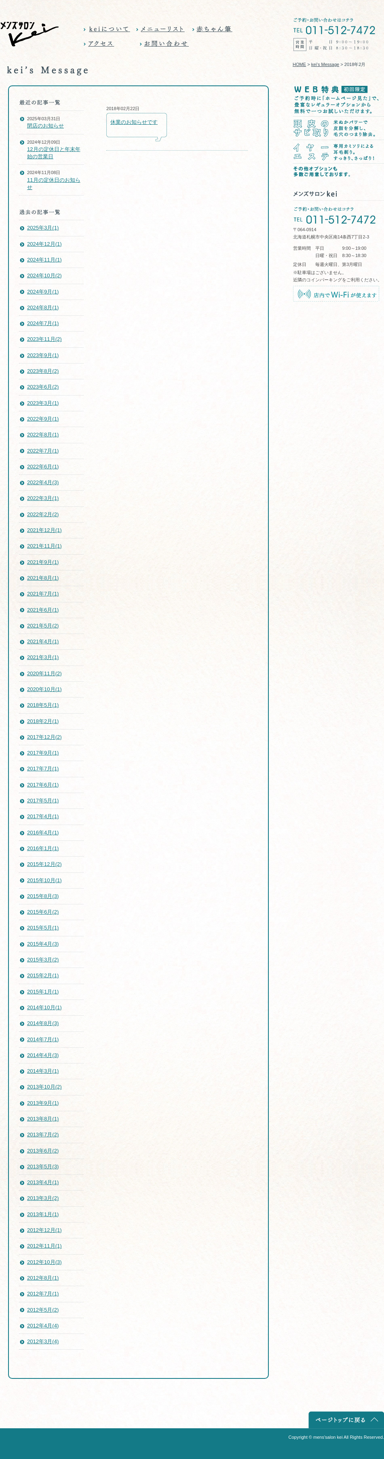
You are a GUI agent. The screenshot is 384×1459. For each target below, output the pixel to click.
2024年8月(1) (43, 307)
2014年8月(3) (43, 1023)
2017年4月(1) (43, 816)
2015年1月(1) (43, 992)
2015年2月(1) (43, 975)
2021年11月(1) (44, 546)
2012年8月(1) (43, 1278)
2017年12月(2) (44, 737)
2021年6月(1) (43, 610)
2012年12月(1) (44, 1230)
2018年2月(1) (43, 721)
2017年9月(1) (43, 753)
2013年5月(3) (43, 1166)
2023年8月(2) (43, 371)
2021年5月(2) (43, 626)
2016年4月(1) (43, 832)
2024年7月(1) (43, 323)
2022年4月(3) (43, 482)
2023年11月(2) (44, 339)
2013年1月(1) (43, 1214)
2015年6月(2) (43, 912)
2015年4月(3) (43, 944)
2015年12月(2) (44, 864)
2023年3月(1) (43, 403)
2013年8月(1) (43, 1119)
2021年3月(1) (43, 657)
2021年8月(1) (43, 578)
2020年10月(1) (44, 689)
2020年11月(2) (44, 673)
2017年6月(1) (43, 785)
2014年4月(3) (43, 1055)
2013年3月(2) (43, 1198)
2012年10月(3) (44, 1262)
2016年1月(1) (43, 848)
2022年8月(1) (43, 435)
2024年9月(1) (43, 292)
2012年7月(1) (43, 1294)
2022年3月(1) (43, 498)
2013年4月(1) (43, 1182)
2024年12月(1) (44, 244)
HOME (299, 64)
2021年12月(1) (44, 530)
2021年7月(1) (43, 594)
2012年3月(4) (43, 1341)
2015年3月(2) (43, 960)
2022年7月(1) (43, 451)
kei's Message (325, 64)
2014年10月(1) (44, 1007)
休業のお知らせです (134, 122)
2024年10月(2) (44, 275)
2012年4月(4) (43, 1326)
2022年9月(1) (43, 419)
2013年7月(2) (43, 1134)
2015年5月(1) (43, 928)
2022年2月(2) (43, 514)
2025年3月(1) (43, 228)
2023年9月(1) (43, 355)
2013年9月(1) (43, 1103)
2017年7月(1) (43, 769)
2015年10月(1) (44, 880)
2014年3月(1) (43, 1071)
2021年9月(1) (43, 562)
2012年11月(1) (44, 1246)
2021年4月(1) (43, 641)
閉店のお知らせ (45, 126)
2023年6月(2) (43, 387)
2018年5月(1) (43, 705)
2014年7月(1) (43, 1039)
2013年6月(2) (43, 1151)
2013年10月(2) (44, 1087)
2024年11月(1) (44, 260)
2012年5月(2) (43, 1310)
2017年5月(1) (43, 801)
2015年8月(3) (43, 896)
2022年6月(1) (43, 467)
